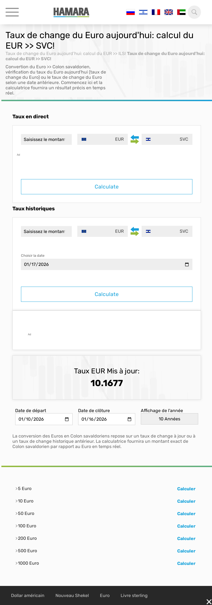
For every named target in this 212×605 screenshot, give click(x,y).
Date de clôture (94, 410)
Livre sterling (134, 595)
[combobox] (102, 139)
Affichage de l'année (162, 410)
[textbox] (102, 139)
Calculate (107, 187)
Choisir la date (32, 255)
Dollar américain (27, 595)
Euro (105, 595)
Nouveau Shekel (72, 595)
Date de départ (30, 410)
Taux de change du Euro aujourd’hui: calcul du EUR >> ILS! (66, 53)
